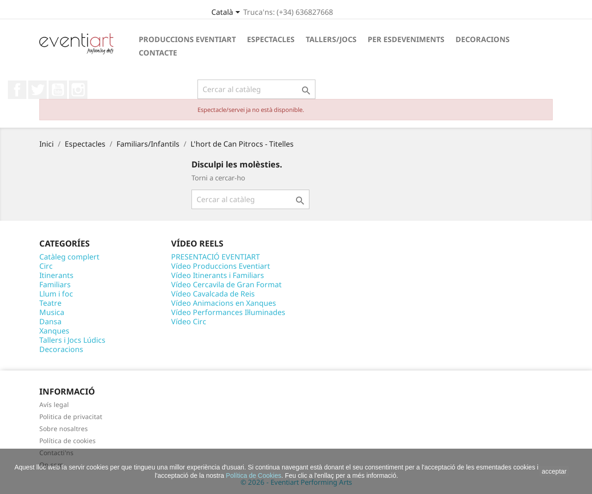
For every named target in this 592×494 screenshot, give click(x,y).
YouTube (58, 89)
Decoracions (483, 39)
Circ (46, 266)
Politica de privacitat (70, 416)
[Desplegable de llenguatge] (227, 13)
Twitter (37, 89)
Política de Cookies (253, 475)
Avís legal (54, 404)
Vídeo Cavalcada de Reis (213, 294)
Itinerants (56, 275)
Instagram (78, 89)
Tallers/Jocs (331, 39)
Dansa (50, 321)
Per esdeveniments (406, 39)
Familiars (55, 284)
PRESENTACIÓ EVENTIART (215, 257)
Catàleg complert (69, 257)
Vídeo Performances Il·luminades (228, 312)
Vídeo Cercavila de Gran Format (226, 284)
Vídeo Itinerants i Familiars (217, 275)
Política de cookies (67, 440)
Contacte (158, 53)
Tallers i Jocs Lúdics (72, 340)
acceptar (554, 471)
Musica (51, 312)
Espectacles (271, 39)
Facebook (17, 89)
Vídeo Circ (188, 321)
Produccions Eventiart (187, 39)
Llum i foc (56, 294)
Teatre (50, 303)
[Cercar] (256, 89)
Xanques (54, 331)
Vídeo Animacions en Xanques (223, 303)
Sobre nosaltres (63, 428)
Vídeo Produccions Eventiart (220, 266)
